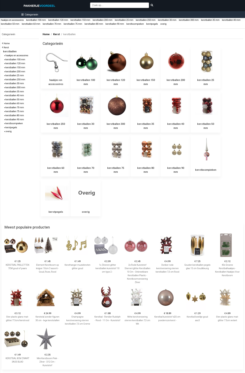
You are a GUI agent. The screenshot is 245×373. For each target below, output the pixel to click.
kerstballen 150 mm (80, 20)
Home (7, 43)
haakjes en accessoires (12, 20)
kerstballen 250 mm (145, 20)
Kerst (7, 47)
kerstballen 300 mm (189, 20)
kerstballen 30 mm (167, 20)
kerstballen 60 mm (31, 24)
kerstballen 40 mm (231, 20)
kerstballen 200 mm (102, 20)
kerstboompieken (135, 24)
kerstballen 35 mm (210, 20)
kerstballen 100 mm (36, 20)
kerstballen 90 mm (115, 24)
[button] (29, 14)
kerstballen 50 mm (10, 24)
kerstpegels (152, 24)
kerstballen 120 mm (58, 20)
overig (163, 24)
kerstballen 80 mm (94, 24)
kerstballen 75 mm (73, 24)
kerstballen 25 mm (124, 20)
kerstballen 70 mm (52, 24)
